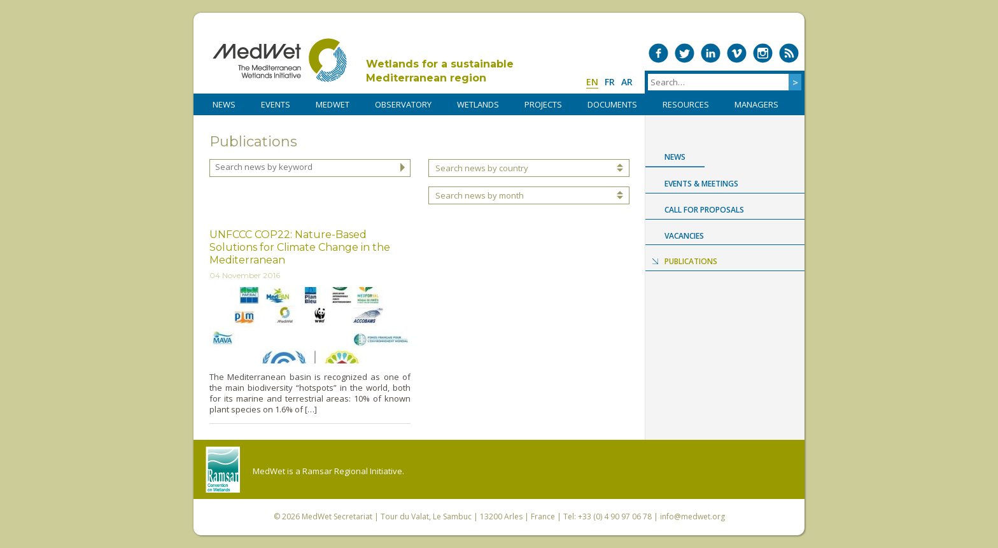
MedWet (280, 60)
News (674, 156)
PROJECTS (543, 104)
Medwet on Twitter (684, 53)
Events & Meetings (701, 183)
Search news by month (479, 195)
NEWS (224, 104)
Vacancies (684, 235)
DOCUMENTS (612, 104)
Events (275, 104)
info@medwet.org (692, 516)
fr (610, 82)
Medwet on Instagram (763, 53)
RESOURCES (686, 104)
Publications (690, 261)
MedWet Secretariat (337, 516)
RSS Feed (789, 53)
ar (627, 82)
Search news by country (481, 168)
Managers (756, 104)
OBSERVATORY (403, 104)
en (592, 82)
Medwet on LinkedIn (710, 53)
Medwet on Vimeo (737, 53)
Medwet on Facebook (658, 53)
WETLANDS (478, 104)
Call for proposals (704, 209)
